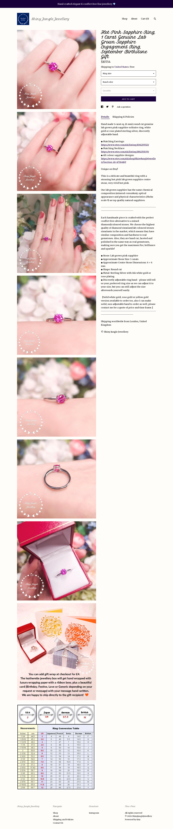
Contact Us (58, 823)
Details (105, 116)
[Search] (155, 19)
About (134, 18)
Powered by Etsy (132, 819)
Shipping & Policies (123, 116)
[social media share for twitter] (107, 107)
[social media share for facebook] (102, 107)
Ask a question (124, 107)
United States (121, 66)
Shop (124, 18)
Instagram (94, 813)
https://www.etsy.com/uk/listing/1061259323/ (125, 144)
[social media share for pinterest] (113, 107)
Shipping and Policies (63, 819)
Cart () (145, 18)
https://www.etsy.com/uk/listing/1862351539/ (125, 151)
